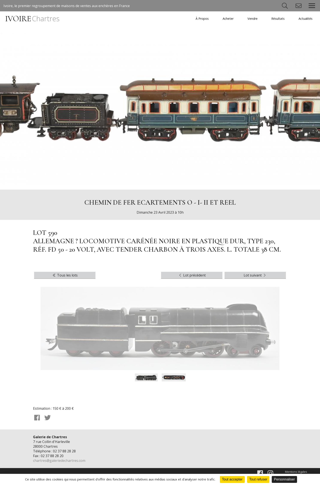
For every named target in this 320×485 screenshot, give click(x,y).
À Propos (202, 19)
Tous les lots (65, 275)
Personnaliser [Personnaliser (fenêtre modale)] (284, 479)
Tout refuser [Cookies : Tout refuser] (258, 479)
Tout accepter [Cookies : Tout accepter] (232, 479)
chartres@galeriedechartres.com (59, 460)
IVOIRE (32, 19)
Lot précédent (192, 275)
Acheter (228, 19)
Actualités (305, 19)
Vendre (253, 19)
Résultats (278, 19)
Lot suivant (255, 275)
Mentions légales (296, 472)
